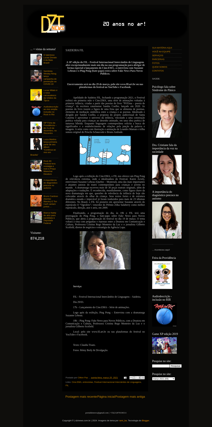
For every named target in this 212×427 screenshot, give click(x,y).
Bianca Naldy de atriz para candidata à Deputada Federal (49, 218)
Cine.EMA (76, 382)
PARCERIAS (158, 59)
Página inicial (106, 396)
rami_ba (123, 420)
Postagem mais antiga (130, 396)
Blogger (145, 420)
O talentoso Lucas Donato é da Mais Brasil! (50, 59)
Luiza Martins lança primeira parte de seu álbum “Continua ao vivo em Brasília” (43, 147)
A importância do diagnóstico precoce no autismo (50, 184)
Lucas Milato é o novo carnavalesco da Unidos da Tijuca (50, 95)
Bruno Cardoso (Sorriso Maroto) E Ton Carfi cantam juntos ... (50, 201)
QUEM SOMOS (159, 67)
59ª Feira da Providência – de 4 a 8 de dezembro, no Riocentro (50, 128)
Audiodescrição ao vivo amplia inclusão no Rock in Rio (50, 110)
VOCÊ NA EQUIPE (161, 51)
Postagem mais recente (81, 396)
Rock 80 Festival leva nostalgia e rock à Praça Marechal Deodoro (49, 167)
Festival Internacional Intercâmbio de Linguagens (117, 382)
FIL (67, 385)
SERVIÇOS (157, 55)
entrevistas (88, 382)
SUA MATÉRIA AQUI (162, 48)
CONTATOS (158, 71)
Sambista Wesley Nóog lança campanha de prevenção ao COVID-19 (50, 77)
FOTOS (155, 63)
